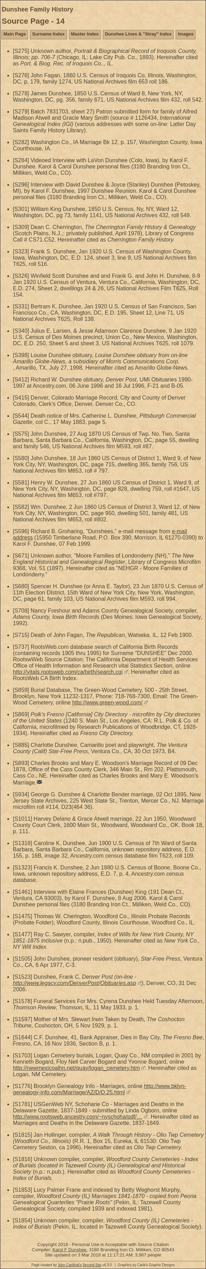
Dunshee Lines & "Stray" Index (138, 34)
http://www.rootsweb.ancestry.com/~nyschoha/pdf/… (77, 1117)
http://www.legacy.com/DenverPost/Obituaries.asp (74, 983)
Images (185, 34)
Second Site (92, 1265)
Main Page (14, 34)
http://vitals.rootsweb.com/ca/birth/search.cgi (68, 672)
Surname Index (48, 34)
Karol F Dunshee (70, 1249)
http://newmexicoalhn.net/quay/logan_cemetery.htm (76, 1068)
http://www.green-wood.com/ (107, 703)
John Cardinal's (70, 1265)
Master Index (85, 34)
